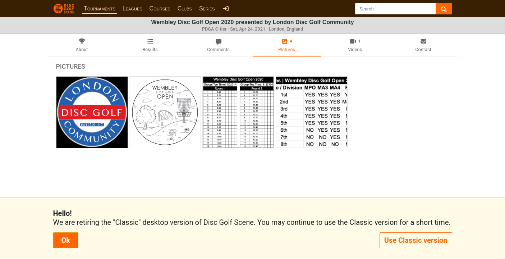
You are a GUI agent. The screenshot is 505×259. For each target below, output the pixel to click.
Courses (160, 8)
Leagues (132, 8)
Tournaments (99, 8)
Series (207, 8)
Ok (66, 240)
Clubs (185, 8)
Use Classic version (415, 240)
